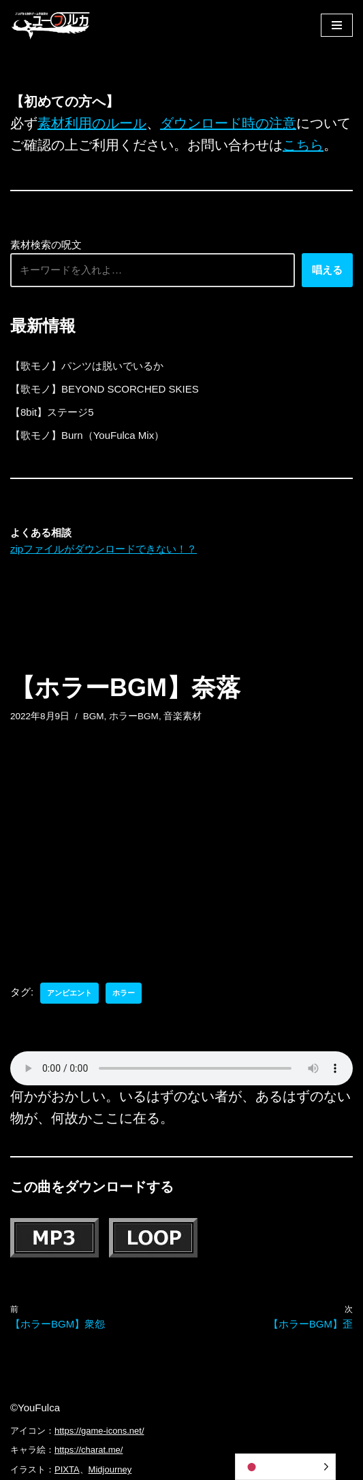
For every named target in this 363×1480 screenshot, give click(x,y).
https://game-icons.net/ (99, 1431)
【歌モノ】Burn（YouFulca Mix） (87, 435)
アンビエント (69, 993)
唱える (327, 270)
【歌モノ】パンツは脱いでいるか (86, 366)
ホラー (123, 993)
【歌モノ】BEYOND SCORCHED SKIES (104, 389)
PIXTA (67, 1469)
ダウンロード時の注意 (228, 123)
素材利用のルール (91, 123)
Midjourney (110, 1469)
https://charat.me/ (88, 1450)
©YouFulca (35, 1407)
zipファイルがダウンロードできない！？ (103, 549)
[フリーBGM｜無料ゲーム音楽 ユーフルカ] (51, 25)
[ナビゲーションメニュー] (337, 25)
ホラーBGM (134, 716)
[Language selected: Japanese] (285, 1466)
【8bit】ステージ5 (52, 412)
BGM (93, 716)
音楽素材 (182, 716)
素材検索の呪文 (46, 244)
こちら (303, 144)
